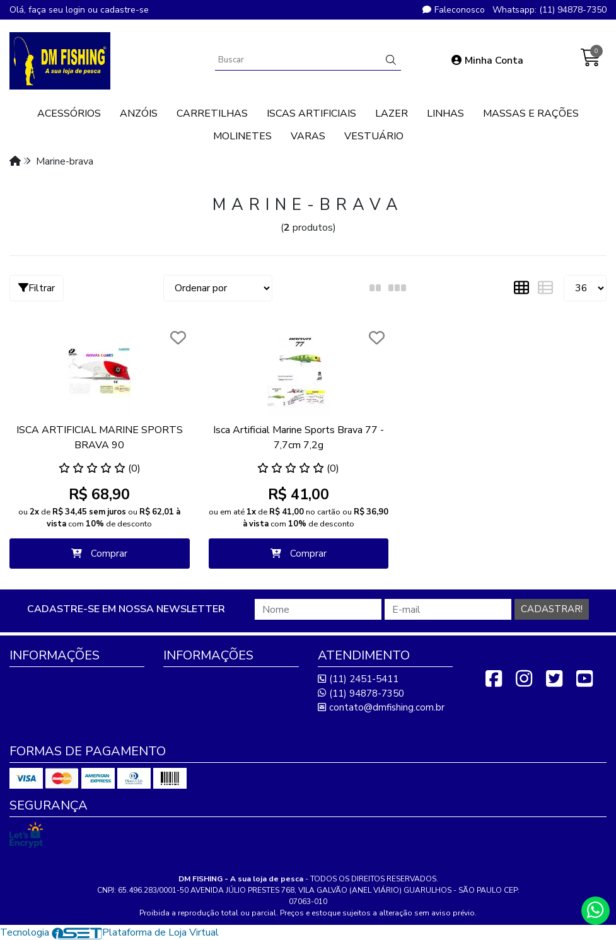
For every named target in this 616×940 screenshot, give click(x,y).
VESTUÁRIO (374, 136)
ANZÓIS (139, 113)
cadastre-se (124, 10)
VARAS (308, 136)
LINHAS (445, 113)
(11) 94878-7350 (361, 693)
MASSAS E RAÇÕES (531, 113)
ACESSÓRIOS (69, 113)
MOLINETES (242, 136)
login (77, 10)
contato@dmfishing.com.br (381, 707)
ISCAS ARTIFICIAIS (311, 113)
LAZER (391, 113)
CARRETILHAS (212, 113)
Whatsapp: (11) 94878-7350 (549, 10)
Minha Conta (487, 60)
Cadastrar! (552, 609)
